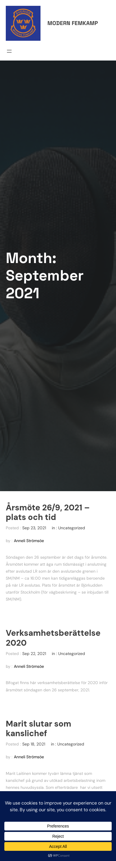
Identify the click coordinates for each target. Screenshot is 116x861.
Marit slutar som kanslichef (38, 729)
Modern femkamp (72, 23)
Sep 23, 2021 (34, 527)
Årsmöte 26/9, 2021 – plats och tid (48, 513)
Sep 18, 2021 (33, 744)
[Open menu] (9, 51)
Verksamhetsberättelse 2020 (53, 638)
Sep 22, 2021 (34, 653)
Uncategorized (71, 527)
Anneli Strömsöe (29, 540)
